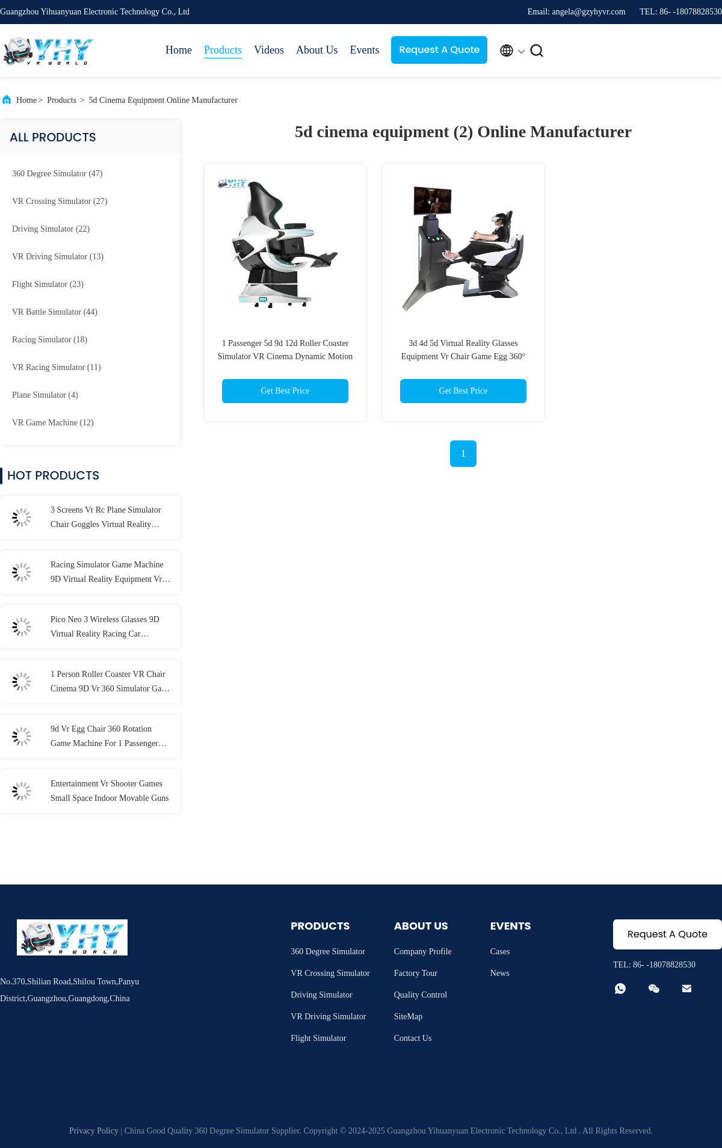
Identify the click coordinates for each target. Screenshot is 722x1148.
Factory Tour (415, 973)
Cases (500, 951)
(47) (57, 173)
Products (223, 50)
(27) (59, 201)
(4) (45, 395)
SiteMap (408, 1016)
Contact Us (413, 1038)
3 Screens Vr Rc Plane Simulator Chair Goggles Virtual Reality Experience (106, 518)
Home (178, 50)
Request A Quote (439, 50)
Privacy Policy (94, 1130)
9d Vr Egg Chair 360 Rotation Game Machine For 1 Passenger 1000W (104, 737)
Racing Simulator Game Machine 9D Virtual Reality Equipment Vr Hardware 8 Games (107, 573)
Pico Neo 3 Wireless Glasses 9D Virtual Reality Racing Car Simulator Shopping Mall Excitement (105, 628)
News (500, 973)
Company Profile (423, 951)
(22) (51, 228)
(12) (53, 422)
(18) (49, 339)
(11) (56, 367)
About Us (317, 50)
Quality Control (420, 994)
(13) (57, 256)
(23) (48, 284)
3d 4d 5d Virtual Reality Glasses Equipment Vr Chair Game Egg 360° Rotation (463, 356)
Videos (269, 50)
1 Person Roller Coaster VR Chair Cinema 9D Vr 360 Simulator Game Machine (111, 683)
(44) (54, 311)
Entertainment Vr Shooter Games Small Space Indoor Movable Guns (110, 791)
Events (364, 50)
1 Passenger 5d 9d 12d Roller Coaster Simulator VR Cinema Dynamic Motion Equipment (285, 356)
